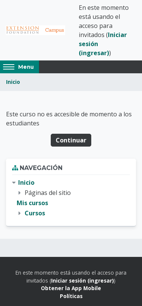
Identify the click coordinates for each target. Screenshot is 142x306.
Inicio (13, 81)
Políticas (71, 296)
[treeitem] (71, 198)
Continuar (71, 140)
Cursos (35, 213)
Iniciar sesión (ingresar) (82, 280)
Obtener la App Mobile (71, 288)
